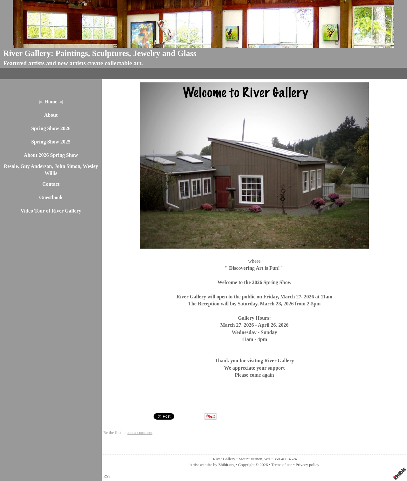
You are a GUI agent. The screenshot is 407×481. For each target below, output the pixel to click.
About (51, 115)
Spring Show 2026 (51, 128)
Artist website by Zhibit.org (212, 465)
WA (267, 459)
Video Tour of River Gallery (51, 210)
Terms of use (281, 465)
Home (51, 101)
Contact (50, 184)
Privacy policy (307, 465)
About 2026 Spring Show (51, 155)
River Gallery (224, 459)
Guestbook (51, 197)
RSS (107, 476)
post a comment (139, 432)
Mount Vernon (250, 459)
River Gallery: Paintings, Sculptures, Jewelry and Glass (100, 53)
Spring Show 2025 (51, 141)
